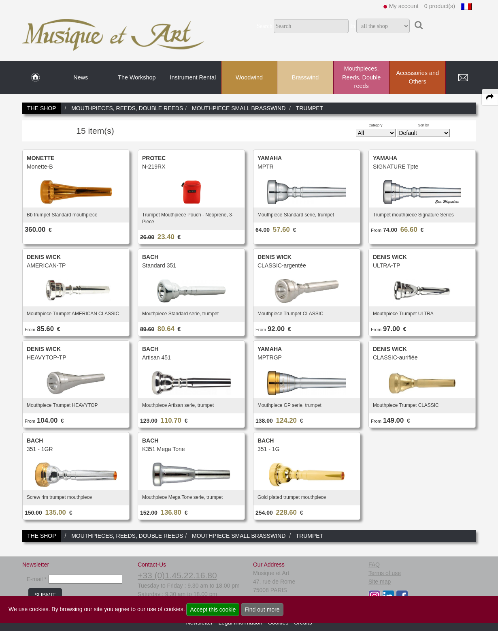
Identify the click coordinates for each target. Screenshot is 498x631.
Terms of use (384, 573)
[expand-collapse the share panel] (490, 97)
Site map (379, 581)
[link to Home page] (35, 78)
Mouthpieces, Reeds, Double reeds (361, 77)
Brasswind (305, 77)
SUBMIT (45, 595)
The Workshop (136, 77)
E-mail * (37, 579)
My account (404, 6)
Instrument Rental (193, 77)
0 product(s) (439, 6)
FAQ (374, 564)
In (352, 26)
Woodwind (249, 77)
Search (264, 26)
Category (376, 125)
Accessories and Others (417, 77)
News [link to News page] (80, 77)
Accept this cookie (213, 609)
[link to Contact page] (463, 78)
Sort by (423, 125)
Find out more (262, 609)
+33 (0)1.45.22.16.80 (177, 575)
